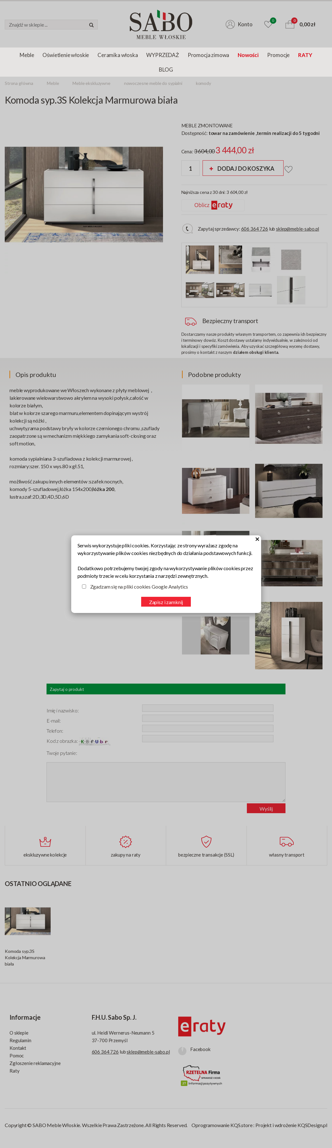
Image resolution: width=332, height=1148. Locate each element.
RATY (305, 55)
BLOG (166, 69)
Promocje (278, 55)
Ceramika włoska (117, 55)
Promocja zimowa (208, 55)
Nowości (248, 55)
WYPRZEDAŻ (162, 55)
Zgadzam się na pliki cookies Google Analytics (139, 587)
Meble (27, 55)
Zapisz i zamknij (166, 602)
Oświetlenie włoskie (65, 55)
